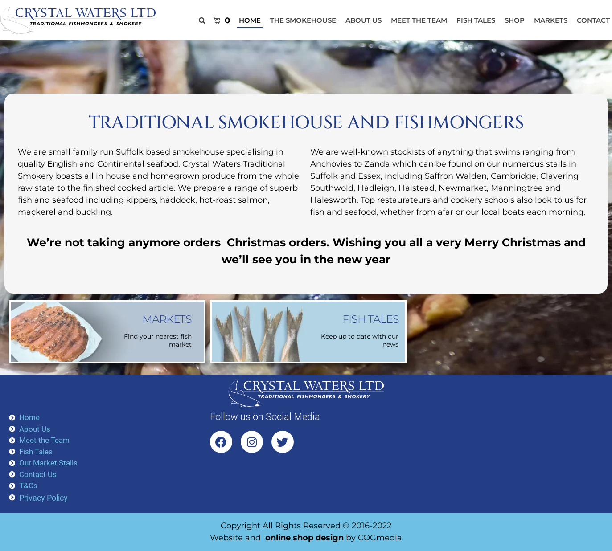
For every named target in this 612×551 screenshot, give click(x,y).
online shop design (304, 538)
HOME (250, 20)
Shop (515, 20)
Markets (550, 20)
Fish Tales (475, 20)
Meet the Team (419, 20)
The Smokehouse (303, 20)
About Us (363, 20)
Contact (593, 20)
